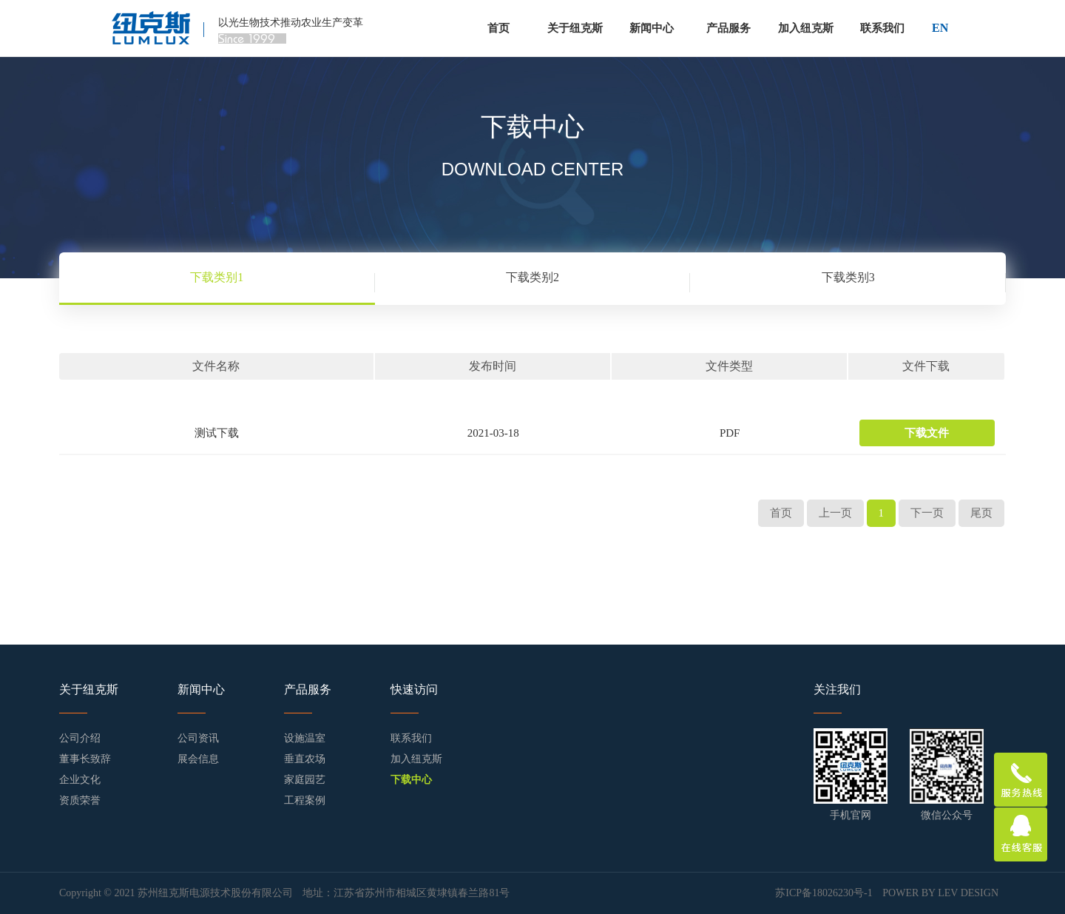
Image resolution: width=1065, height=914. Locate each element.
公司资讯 (198, 738)
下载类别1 (216, 277)
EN (940, 27)
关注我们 (837, 689)
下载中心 (411, 779)
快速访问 (414, 689)
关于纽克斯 (575, 28)
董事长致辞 (85, 759)
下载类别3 (848, 277)
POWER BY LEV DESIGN (940, 892)
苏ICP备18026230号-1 (825, 892)
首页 (498, 28)
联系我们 (882, 28)
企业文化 (80, 779)
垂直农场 (304, 759)
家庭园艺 (304, 779)
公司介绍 (80, 738)
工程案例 (304, 800)
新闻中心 (651, 28)
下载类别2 (532, 277)
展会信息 (198, 759)
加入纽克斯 (806, 28)
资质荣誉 (80, 800)
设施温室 (304, 738)
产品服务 (728, 28)
